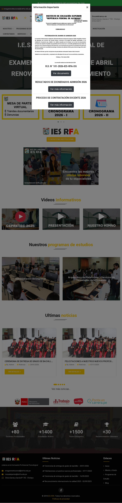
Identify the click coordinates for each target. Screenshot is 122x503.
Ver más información (61, 89)
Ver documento (61, 73)
